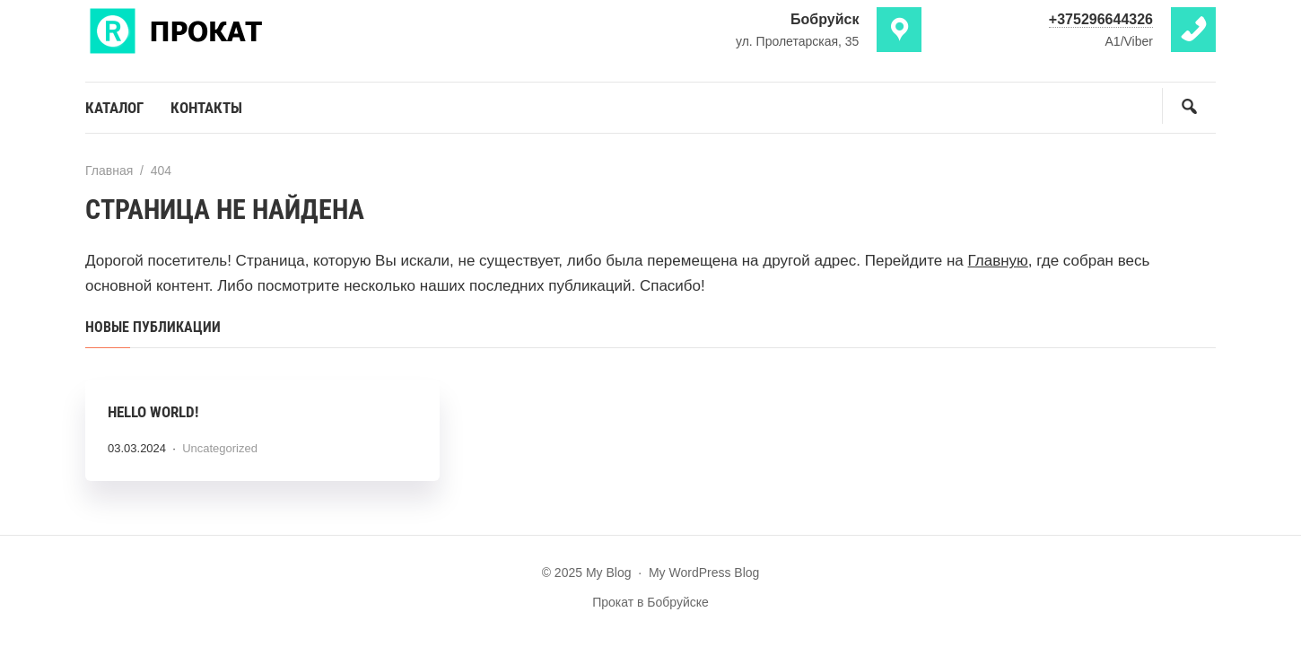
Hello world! (153, 412)
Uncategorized (220, 448)
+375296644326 (1101, 19)
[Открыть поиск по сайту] (1189, 106)
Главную (998, 260)
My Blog (219, 29)
